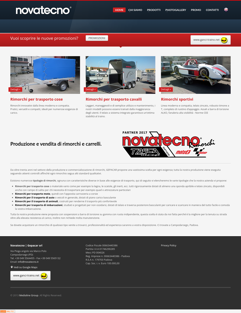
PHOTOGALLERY (174, 10)
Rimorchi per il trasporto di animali (36, 201)
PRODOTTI (152, 10)
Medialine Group (28, 295)
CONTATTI (212, 10)
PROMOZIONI (96, 38)
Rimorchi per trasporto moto (32, 193)
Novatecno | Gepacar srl (26, 245)
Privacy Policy (168, 245)
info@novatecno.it (28, 261)
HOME (119, 9)
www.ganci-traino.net (210, 40)
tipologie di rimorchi (44, 180)
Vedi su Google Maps (23, 267)
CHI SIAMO (134, 10)
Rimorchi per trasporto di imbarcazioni (39, 205)
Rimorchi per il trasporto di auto (34, 197)
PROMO (196, 10)
